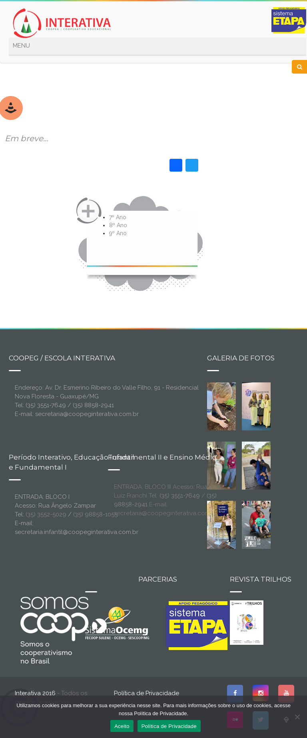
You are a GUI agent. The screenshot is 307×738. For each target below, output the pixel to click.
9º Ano (118, 233)
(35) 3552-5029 (46, 514)
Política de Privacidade (146, 693)
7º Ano (117, 217)
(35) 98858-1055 (95, 514)
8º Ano (118, 225)
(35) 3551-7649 (179, 495)
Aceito (122, 726)
